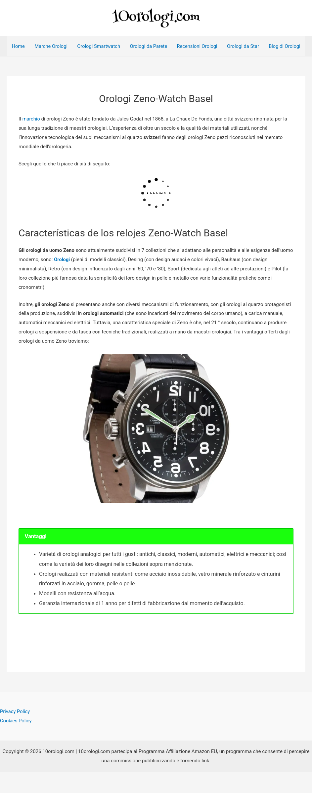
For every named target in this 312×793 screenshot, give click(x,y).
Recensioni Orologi (201, 48)
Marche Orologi (51, 48)
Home (18, 48)
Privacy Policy (15, 733)
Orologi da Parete (151, 48)
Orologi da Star (248, 48)
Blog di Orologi (28, 67)
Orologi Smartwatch (100, 48)
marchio (31, 140)
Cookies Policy (16, 741)
